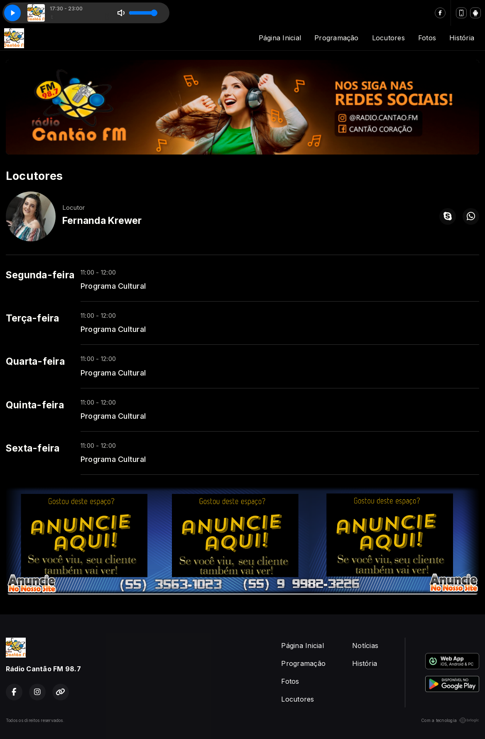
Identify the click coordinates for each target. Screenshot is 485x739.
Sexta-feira (33, 448)
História (461, 38)
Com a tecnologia (450, 720)
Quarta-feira (35, 361)
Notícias (365, 645)
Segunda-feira (40, 275)
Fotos (427, 38)
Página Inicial (280, 38)
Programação (336, 38)
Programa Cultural (113, 285)
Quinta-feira (35, 405)
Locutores (388, 38)
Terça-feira (32, 318)
